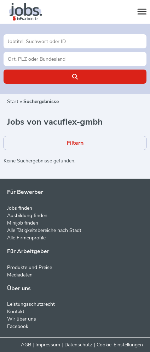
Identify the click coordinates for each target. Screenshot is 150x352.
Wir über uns (21, 319)
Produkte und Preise (29, 267)
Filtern (75, 143)
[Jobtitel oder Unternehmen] (75, 41)
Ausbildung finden (27, 215)
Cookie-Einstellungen (120, 344)
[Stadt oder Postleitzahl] (75, 59)
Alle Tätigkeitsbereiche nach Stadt (44, 230)
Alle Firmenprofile (26, 237)
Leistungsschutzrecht (31, 304)
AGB (26, 344)
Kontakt (15, 311)
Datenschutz (78, 344)
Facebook (17, 326)
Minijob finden (22, 223)
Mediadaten (20, 275)
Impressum (47, 344)
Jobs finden (19, 208)
